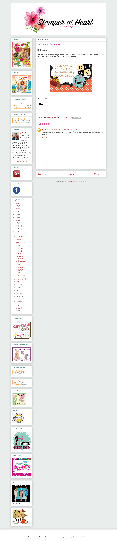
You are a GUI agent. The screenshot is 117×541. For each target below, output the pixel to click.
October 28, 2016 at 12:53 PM (65, 129)
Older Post (99, 174)
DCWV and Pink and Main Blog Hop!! (20, 251)
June (18, 287)
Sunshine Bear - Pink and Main (21, 243)
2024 (16, 209)
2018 (16, 226)
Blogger (86, 537)
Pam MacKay (26, 133)
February (19, 299)
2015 (16, 305)
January (19, 301)
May (18, 290)
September (20, 279)
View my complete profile (20, 161)
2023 (16, 211)
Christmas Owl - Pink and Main (21, 262)
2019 (16, 223)
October (19, 239)
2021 (16, 217)
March (18, 296)
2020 (16, 220)
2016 (16, 231)
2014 (16, 308)
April (18, 293)
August (18, 282)
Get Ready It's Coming (20, 257)
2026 (16, 203)
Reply (44, 137)
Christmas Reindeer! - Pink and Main (20, 270)
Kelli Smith (46, 129)
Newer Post (42, 174)
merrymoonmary (65, 537)
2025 (16, 206)
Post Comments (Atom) (76, 181)
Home (71, 174)
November (19, 237)
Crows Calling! (20, 275)
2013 (16, 311)
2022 (16, 214)
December (19, 234)
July (17, 284)
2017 (16, 229)
